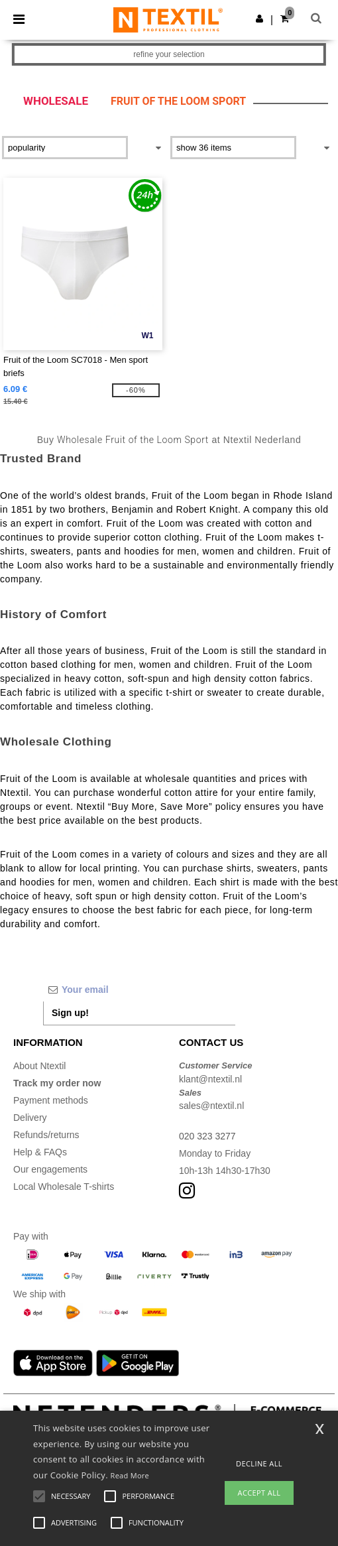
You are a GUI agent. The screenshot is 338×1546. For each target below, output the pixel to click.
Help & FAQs (40, 1152)
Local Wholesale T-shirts (63, 1186)
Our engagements (50, 1169)
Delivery (30, 1117)
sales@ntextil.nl (211, 1105)
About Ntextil (39, 1066)
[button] (259, 18)
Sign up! (70, 1012)
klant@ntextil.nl (210, 1079)
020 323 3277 (207, 1136)
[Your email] (139, 989)
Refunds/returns (46, 1134)
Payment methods (50, 1100)
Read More (130, 1475)
